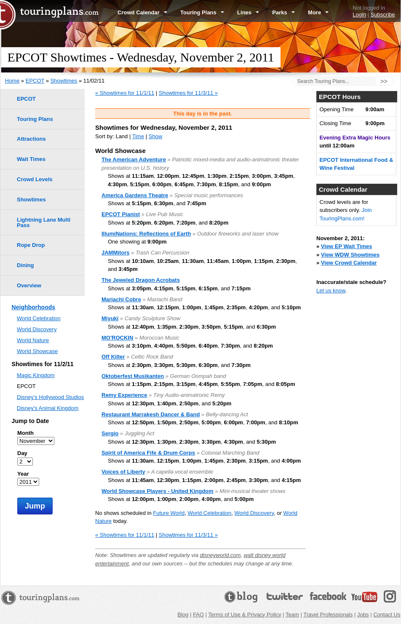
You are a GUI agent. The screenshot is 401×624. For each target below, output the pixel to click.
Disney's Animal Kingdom (47, 408)
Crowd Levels (35, 179)
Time (138, 136)
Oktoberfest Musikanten (133, 376)
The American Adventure (134, 159)
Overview (29, 285)
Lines (248, 12)
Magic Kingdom (36, 375)
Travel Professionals (328, 614)
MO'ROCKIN (117, 338)
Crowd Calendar (142, 12)
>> (383, 81)
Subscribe (383, 14)
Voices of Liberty (123, 472)
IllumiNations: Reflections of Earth (146, 233)
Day (22, 453)
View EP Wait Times (346, 246)
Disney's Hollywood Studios (50, 397)
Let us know (330, 290)
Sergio (110, 433)
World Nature (33, 340)
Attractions (31, 139)
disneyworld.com (220, 555)
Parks (283, 12)
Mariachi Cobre (121, 299)
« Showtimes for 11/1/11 (124, 93)
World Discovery (254, 513)
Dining (25, 265)
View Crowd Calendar (349, 263)
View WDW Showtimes (350, 255)
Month (25, 433)
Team (292, 614)
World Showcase (37, 351)
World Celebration (209, 513)
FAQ (198, 614)
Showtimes (64, 81)
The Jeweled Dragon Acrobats (141, 280)
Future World (168, 513)
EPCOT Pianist (121, 214)
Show (156, 136)
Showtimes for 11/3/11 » (188, 93)
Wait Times (31, 159)
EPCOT (35, 81)
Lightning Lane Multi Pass (43, 222)
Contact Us (386, 614)
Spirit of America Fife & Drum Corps (148, 453)
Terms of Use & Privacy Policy (244, 614)
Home (12, 81)
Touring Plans (202, 12)
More (318, 12)
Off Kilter (113, 357)
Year (23, 474)
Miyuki (110, 318)
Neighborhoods (33, 307)
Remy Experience (124, 395)
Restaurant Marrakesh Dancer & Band (151, 414)
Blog (182, 614)
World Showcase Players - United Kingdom (158, 491)
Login (359, 14)
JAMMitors (115, 252)
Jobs (363, 614)
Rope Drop (31, 245)
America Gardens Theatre (135, 195)
